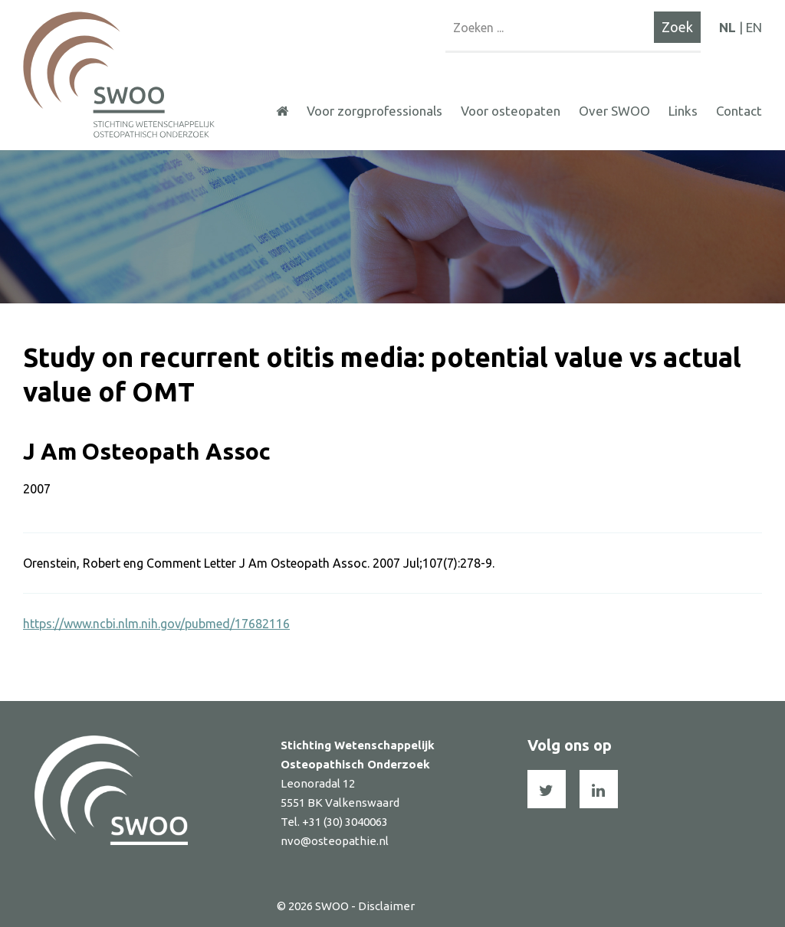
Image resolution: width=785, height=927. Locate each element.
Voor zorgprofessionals (374, 110)
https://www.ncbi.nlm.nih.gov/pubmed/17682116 (156, 624)
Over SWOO (614, 110)
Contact (739, 110)
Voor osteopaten (510, 110)
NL (727, 27)
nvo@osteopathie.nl (335, 840)
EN (754, 27)
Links (683, 110)
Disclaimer (386, 905)
